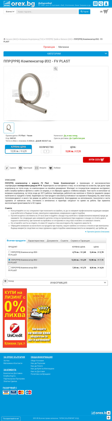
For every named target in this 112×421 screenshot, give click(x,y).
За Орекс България (14, 357)
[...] (47, 11)
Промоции (49, 47)
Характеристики (36, 240)
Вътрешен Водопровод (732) (32, 39)
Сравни (13, 168)
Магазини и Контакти (13, 363)
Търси (84, 11)
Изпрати (43, 168)
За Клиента (10, 370)
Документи (52, 240)
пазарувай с (10, 388)
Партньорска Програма (14, 379)
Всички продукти (16, 240)
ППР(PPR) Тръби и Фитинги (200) (59, 39)
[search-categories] (10, 11)
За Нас (6, 361)
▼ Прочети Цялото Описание (97, 232)
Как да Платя (37, 366)
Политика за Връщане (40, 374)
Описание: (10, 180)
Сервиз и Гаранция (80, 240)
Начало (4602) (11, 39)
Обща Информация (41, 357)
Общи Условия (37, 361)
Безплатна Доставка (13, 373)
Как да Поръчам (38, 363)
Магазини (63, 47)
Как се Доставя (38, 371)
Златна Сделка (10, 381)
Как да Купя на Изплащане (42, 369)
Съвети (64, 240)
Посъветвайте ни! (11, 419)
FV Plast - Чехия (25, 136)
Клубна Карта (9, 376)
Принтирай (25, 168)
